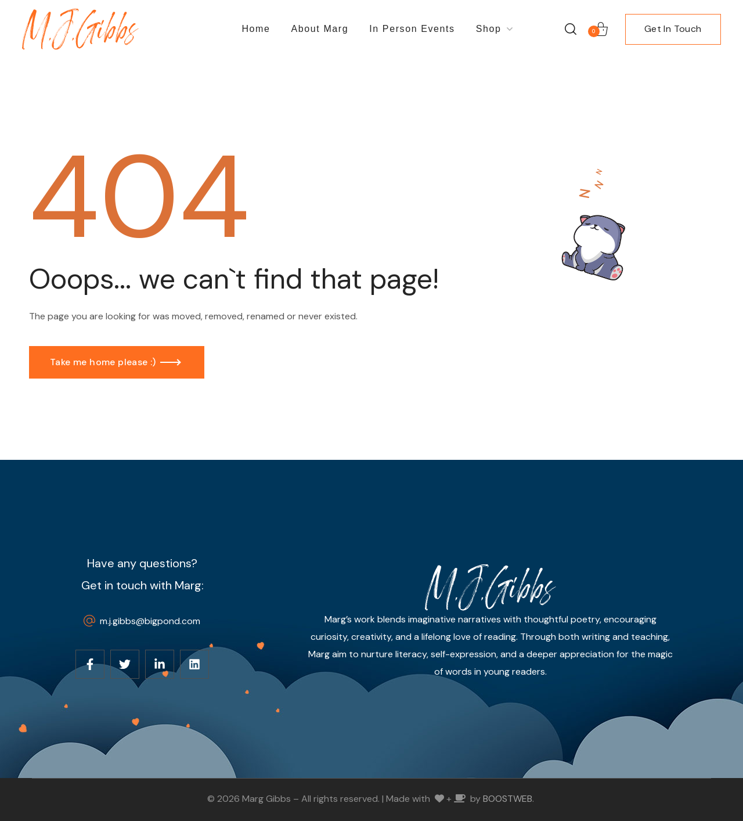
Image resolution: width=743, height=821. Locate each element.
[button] (570, 29)
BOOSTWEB (507, 799)
